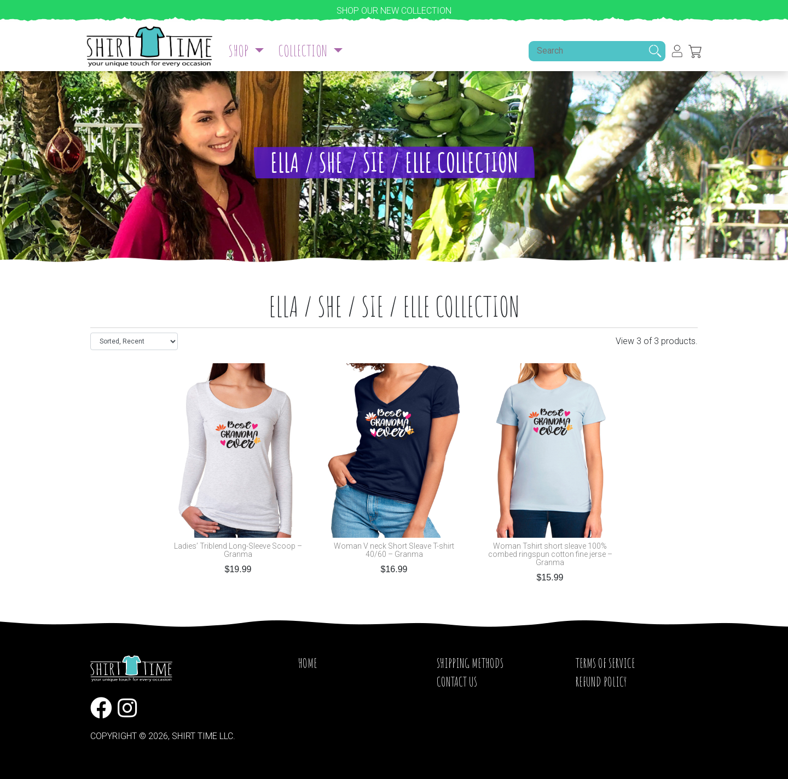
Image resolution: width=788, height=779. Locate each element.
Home (307, 663)
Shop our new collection (394, 10)
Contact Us (457, 681)
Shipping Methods (470, 663)
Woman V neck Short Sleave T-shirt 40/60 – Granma (394, 550)
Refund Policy (601, 681)
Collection (304, 50)
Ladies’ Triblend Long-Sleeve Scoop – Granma (238, 550)
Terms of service (605, 663)
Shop (239, 50)
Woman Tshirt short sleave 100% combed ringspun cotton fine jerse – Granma (550, 554)
